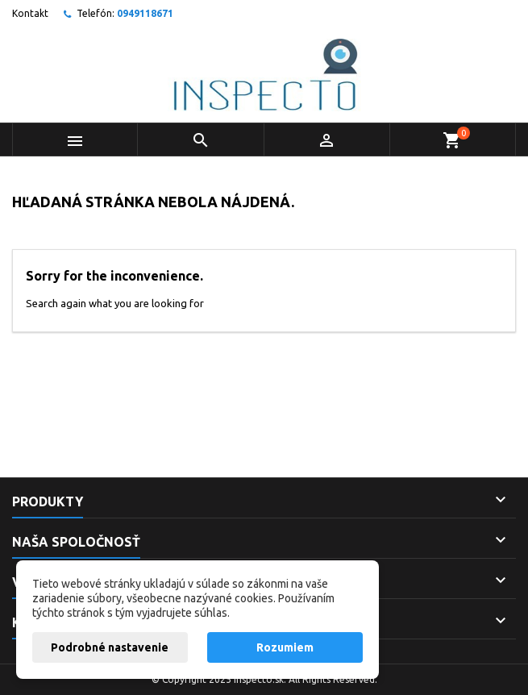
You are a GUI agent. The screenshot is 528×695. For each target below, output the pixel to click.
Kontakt (30, 13)
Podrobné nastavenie (109, 647)
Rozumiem (285, 647)
